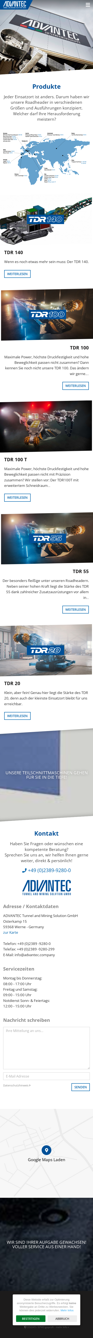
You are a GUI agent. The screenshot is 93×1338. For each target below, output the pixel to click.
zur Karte (10, 932)
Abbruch (62, 1319)
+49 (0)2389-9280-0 (46, 870)
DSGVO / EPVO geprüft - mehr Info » (46, 1327)
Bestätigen (31, 1319)
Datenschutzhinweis (17, 1085)
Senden (80, 1087)
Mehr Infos (66, 1310)
